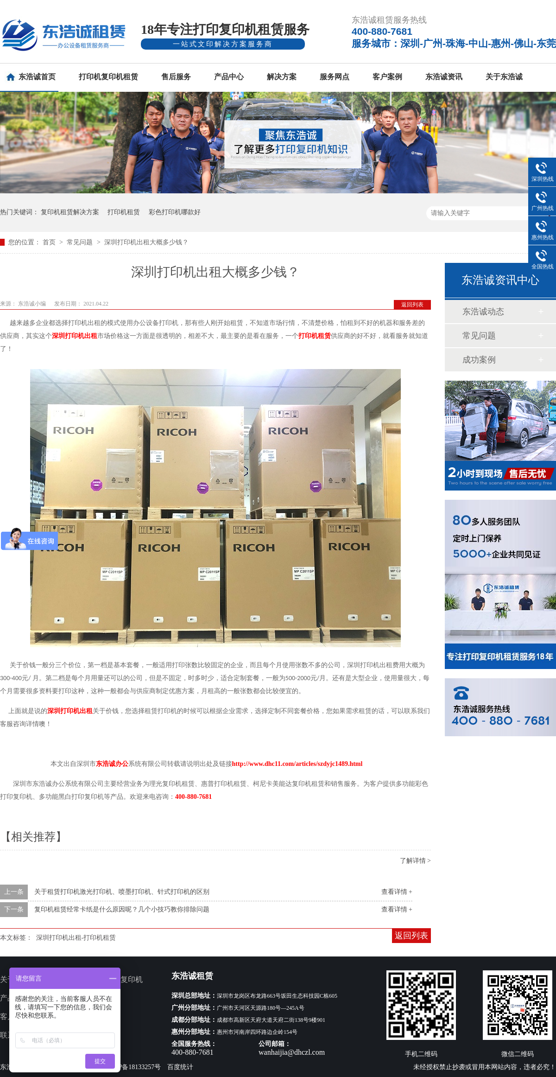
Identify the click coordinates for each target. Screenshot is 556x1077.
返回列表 (412, 304)
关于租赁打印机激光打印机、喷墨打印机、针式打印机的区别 (121, 891)
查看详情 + (396, 891)
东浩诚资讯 (443, 77)
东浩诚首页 (37, 77)
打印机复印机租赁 (108, 77)
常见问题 (81, 242)
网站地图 (98, 1035)
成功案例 (479, 359)
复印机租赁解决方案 (70, 212)
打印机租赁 (123, 212)
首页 (50, 242)
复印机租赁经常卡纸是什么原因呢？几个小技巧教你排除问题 (121, 909)
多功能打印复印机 (113, 979)
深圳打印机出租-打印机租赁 (76, 937)
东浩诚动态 (483, 311)
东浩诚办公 (112, 763)
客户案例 (387, 77)
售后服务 (176, 77)
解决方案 (282, 77)
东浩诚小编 (32, 303)
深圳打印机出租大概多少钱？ (146, 242)
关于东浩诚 (504, 77)
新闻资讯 (98, 1016)
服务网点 (334, 77)
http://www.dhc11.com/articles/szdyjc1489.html (297, 763)
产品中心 (229, 77)
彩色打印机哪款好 (175, 212)
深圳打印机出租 (74, 335)
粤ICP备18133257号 (133, 1067)
